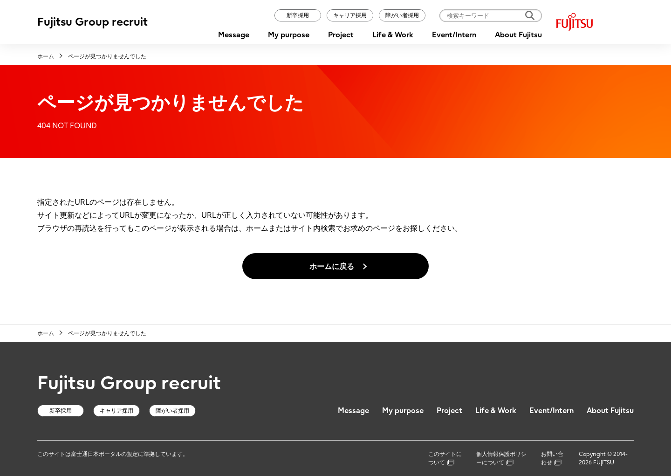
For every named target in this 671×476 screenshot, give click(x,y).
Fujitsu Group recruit (92, 21)
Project (341, 34)
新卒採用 (298, 15)
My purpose (288, 34)
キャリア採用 (350, 15)
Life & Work (392, 34)
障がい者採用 (402, 15)
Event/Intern (454, 34)
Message (233, 34)
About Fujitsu (518, 34)
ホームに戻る (331, 266)
